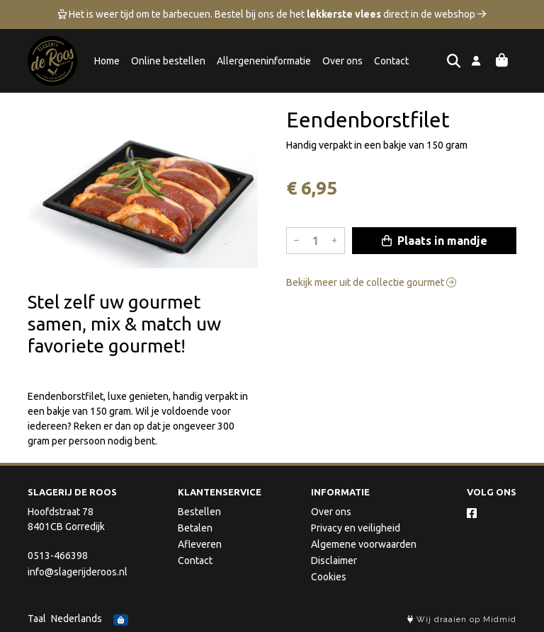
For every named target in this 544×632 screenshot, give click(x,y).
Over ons (342, 61)
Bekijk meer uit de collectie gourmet (371, 282)
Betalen (195, 528)
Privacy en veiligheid (355, 528)
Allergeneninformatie (264, 61)
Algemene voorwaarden (363, 544)
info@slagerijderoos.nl (78, 572)
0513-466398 (58, 555)
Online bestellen (168, 61)
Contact (391, 61)
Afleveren (200, 544)
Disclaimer (334, 560)
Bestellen (199, 511)
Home (107, 61)
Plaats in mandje (434, 240)
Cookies (328, 576)
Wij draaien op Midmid (461, 619)
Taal (37, 618)
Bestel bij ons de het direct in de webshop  (350, 14)
